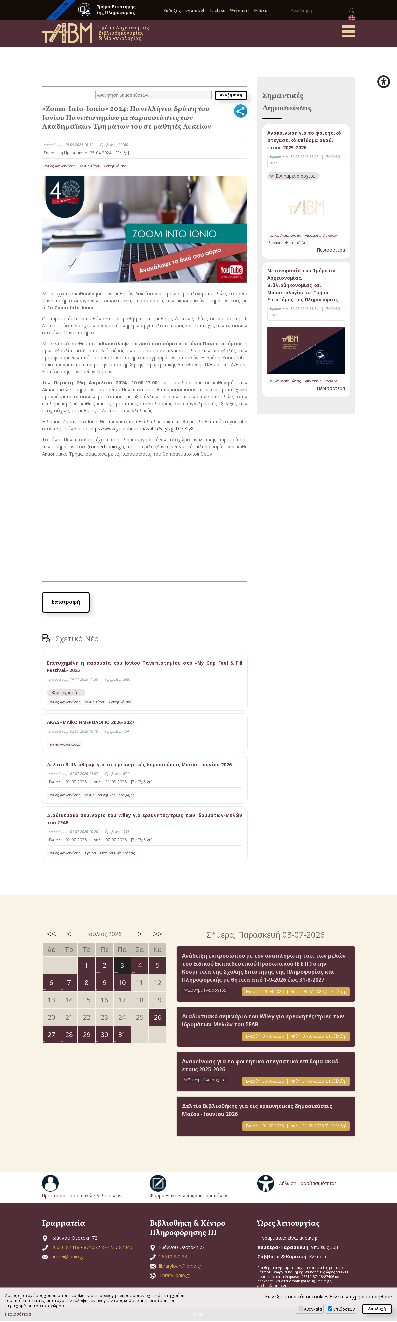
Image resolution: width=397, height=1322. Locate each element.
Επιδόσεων (344, 1309)
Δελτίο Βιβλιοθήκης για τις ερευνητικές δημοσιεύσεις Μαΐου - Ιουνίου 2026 (140, 765)
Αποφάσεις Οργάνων (321, 236)
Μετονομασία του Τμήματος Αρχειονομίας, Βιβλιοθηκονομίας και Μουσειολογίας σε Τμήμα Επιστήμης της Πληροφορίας (303, 286)
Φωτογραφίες (67, 692)
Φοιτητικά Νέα (115, 166)
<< (51, 934)
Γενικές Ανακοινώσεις (59, 166)
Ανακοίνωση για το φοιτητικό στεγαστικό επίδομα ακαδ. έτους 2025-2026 (304, 140)
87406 (90, 1248)
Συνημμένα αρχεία (295, 176)
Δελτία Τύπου (90, 166)
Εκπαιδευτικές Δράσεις (117, 853)
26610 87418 (65, 1248)
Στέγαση (275, 243)
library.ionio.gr (175, 1276)
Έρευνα (90, 853)
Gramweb (195, 11)
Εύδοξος (172, 11)
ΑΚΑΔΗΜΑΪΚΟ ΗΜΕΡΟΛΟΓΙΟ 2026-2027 (91, 722)
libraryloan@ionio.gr (180, 1266)
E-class (217, 11)
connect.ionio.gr (106, 446)
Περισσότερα (331, 250)
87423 (108, 1248)
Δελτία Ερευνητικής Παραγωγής (109, 795)
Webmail (239, 11)
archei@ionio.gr (68, 1257)
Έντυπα (260, 11)
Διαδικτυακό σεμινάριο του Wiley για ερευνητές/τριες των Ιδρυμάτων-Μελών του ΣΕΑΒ (144, 819)
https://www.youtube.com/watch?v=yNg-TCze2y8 (143, 428)
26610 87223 (173, 1257)
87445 (125, 1248)
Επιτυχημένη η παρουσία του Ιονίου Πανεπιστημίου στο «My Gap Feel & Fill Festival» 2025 (144, 666)
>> (157, 934)
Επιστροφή (65, 602)
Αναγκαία (313, 1309)
